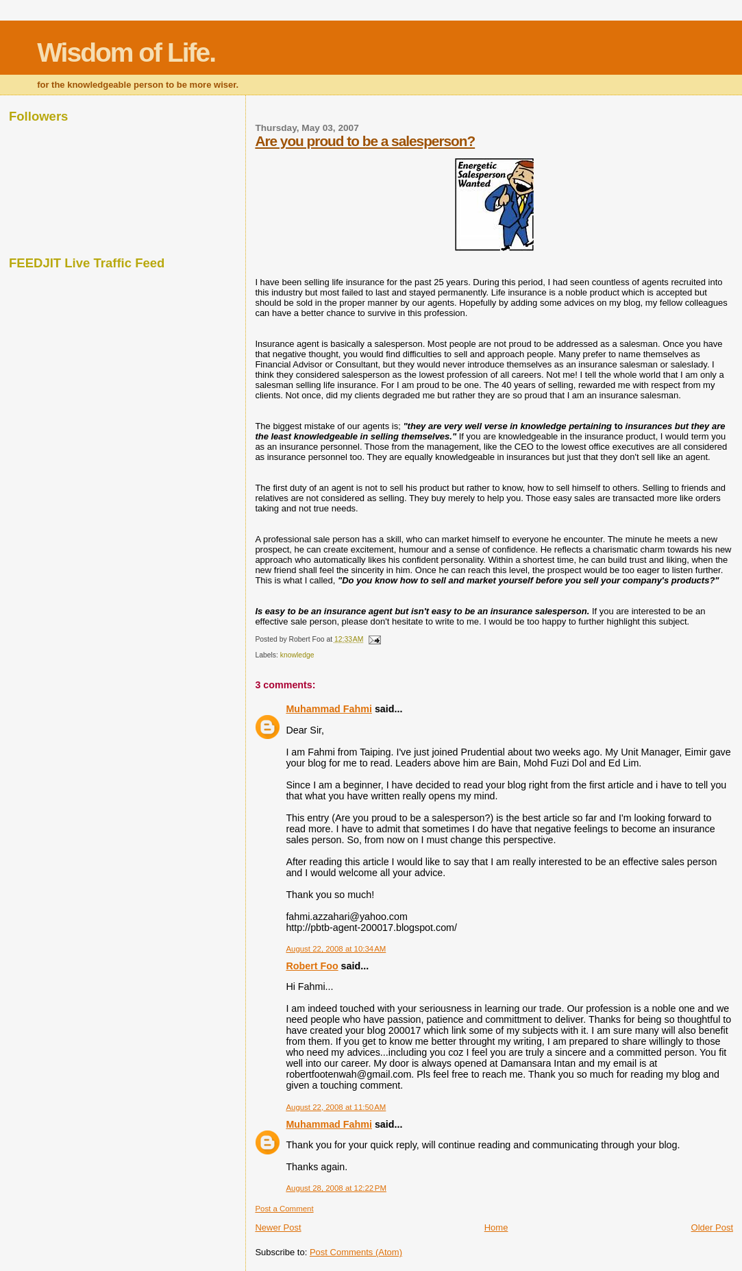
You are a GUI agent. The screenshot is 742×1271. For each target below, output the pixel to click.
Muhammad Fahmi (329, 708)
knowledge (297, 655)
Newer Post (278, 1227)
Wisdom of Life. (126, 52)
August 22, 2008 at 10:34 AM (336, 949)
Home (496, 1227)
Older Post (712, 1227)
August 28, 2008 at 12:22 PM (336, 1188)
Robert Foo (312, 965)
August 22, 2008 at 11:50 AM (336, 1107)
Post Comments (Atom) (356, 1252)
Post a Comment (284, 1209)
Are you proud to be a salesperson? (365, 141)
